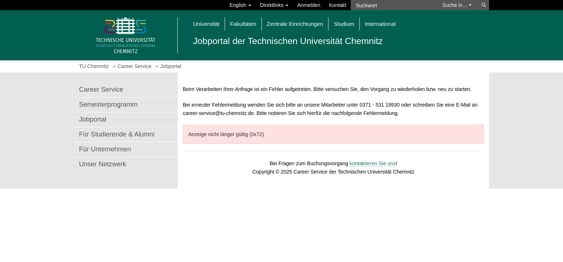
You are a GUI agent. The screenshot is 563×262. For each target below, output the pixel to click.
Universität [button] (206, 24)
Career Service (101, 89)
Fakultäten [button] (243, 24)
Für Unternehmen (105, 149)
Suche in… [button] (457, 5)
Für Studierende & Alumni (116, 134)
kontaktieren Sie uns (373, 163)
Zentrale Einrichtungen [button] (295, 24)
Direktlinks (274, 5)
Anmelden (308, 5)
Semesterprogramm (108, 104)
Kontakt (337, 5)
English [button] (240, 5)
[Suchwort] (393, 5)
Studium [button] (344, 24)
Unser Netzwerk (102, 164)
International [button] (380, 24)
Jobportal (92, 119)
